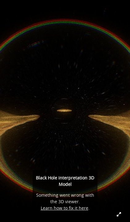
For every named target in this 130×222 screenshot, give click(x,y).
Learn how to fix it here (64, 208)
